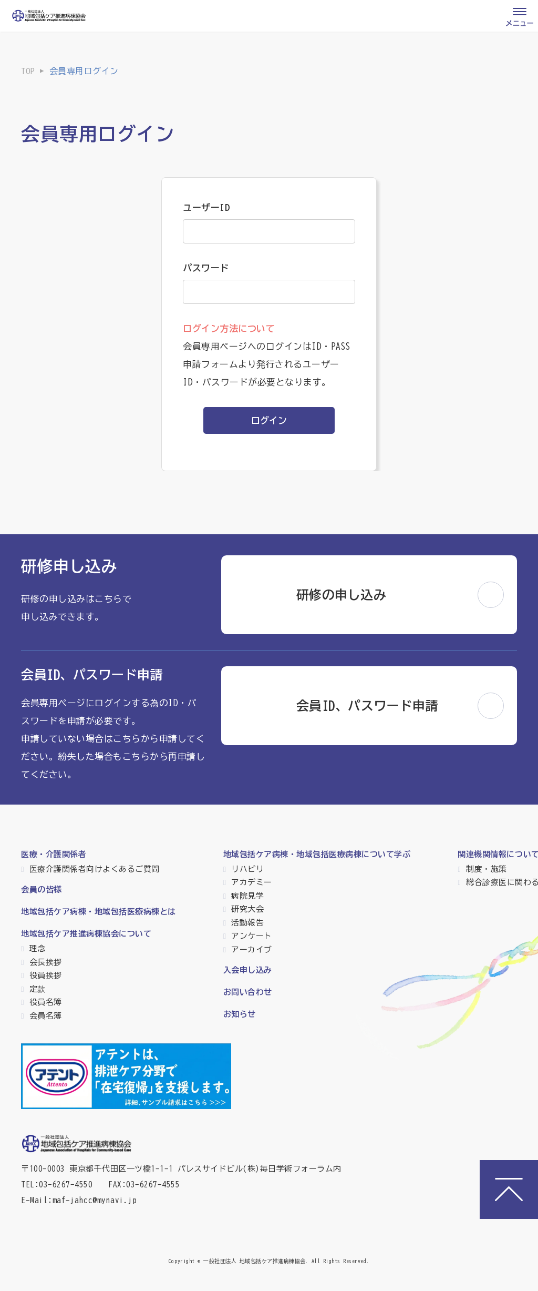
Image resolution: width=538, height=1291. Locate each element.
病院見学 (247, 896)
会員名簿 (45, 1016)
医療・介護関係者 (53, 854)
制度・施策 (486, 869)
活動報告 (247, 923)
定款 (37, 989)
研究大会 (247, 909)
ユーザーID (206, 207)
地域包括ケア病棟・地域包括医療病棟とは (98, 912)
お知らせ (239, 1014)
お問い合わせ (247, 992)
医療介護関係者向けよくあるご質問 (94, 869)
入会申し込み (247, 970)
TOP (28, 71)
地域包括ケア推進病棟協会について (86, 934)
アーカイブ (251, 949)
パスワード (206, 267)
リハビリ (247, 869)
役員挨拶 (45, 975)
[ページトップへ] (509, 1189)
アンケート (251, 936)
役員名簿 (45, 1002)
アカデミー (251, 882)
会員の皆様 (41, 889)
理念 (37, 948)
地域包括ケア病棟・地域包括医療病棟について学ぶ (317, 854)
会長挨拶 (45, 962)
